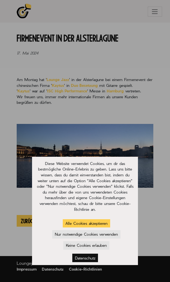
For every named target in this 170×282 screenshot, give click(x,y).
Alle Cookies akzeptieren (86, 223)
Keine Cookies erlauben (86, 245)
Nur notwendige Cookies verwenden (86, 234)
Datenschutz (85, 258)
